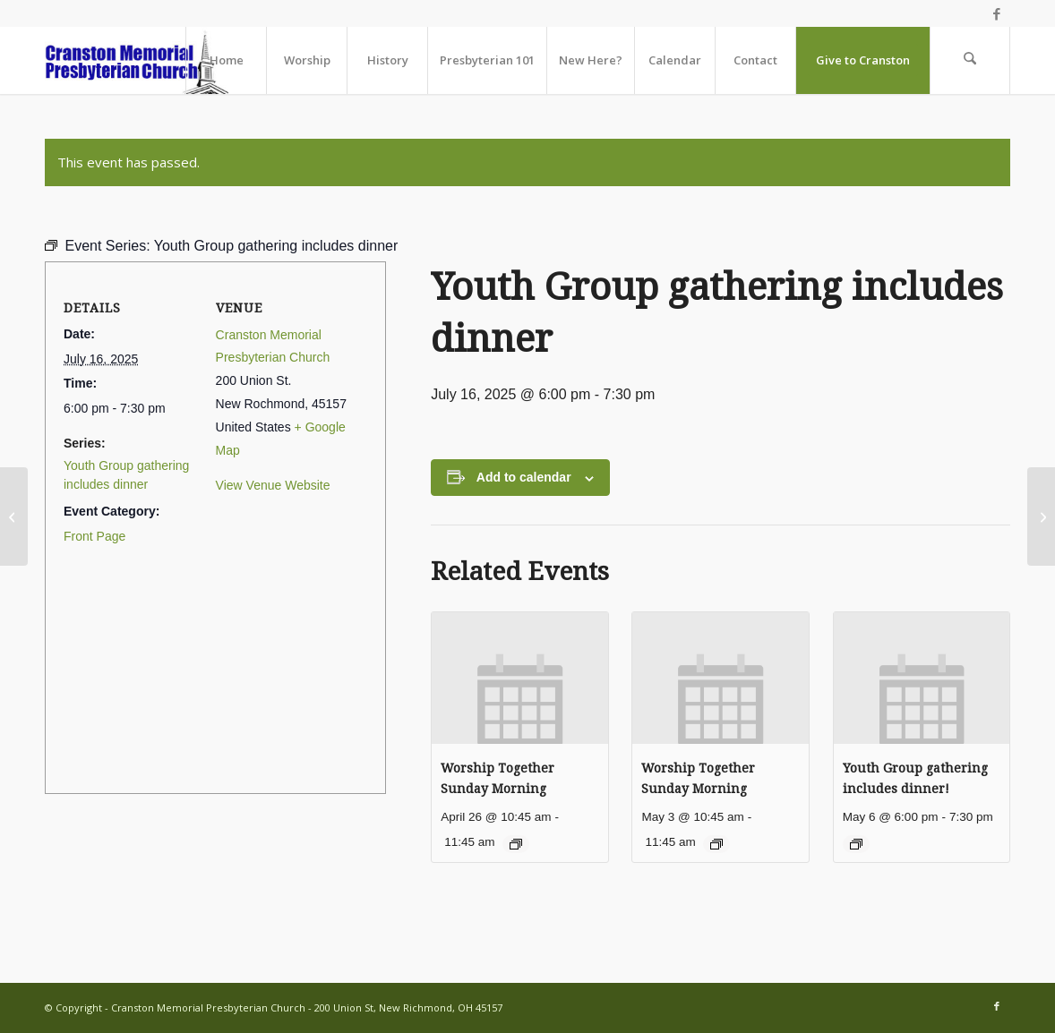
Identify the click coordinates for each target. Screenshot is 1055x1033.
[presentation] (519, 678)
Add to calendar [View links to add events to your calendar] (523, 477)
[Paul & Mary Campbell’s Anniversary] (14, 516)
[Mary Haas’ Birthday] (1041, 516)
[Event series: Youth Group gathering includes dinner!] (856, 844)
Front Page (94, 536)
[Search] (970, 60)
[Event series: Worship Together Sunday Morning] (516, 844)
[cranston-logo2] (136, 60)
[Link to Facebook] (996, 13)
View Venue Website (273, 485)
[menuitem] (225, 60)
